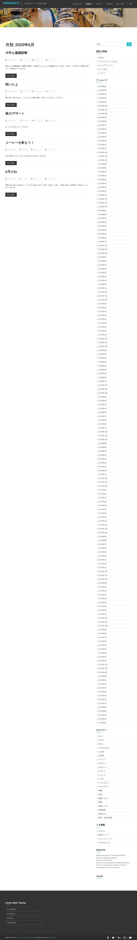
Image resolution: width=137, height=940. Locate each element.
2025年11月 (103, 110)
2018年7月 (102, 451)
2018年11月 (103, 436)
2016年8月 (102, 540)
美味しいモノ (104, 806)
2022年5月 (102, 273)
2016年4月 (102, 556)
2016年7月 (102, 544)
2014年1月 (102, 661)
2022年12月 (103, 246)
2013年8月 (102, 680)
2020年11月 (103, 343)
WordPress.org (104, 843)
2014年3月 (102, 653)
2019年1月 (102, 428)
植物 (100, 802)
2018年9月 (102, 443)
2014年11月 (103, 622)
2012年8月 (102, 711)
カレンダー (120, 4)
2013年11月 (103, 668)
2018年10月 (103, 440)
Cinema (101, 740)
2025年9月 (102, 117)
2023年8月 (102, 214)
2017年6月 (102, 502)
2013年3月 (102, 699)
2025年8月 (102, 121)
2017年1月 (102, 521)
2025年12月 (103, 106)
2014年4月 (102, 649)
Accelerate (12, 923)
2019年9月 (102, 397)
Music (101, 744)
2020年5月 (102, 366)
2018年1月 (102, 474)
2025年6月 (102, 129)
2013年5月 (102, 692)
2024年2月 (102, 191)
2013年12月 (103, 665)
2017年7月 (102, 498)
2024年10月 (103, 160)
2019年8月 (102, 401)
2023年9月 (102, 211)
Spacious (11, 914)
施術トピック (104, 798)
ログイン (102, 831)
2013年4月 (102, 696)
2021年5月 (102, 319)
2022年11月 (103, 249)
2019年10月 (103, 393)
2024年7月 (102, 172)
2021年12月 (103, 292)
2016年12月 (103, 525)
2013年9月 (102, 676)
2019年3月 (102, 420)
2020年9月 (102, 350)
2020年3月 (102, 374)
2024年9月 (102, 164)
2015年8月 (102, 587)
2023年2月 (102, 238)
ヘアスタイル (104, 783)
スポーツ (102, 771)
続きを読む (11, 76)
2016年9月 (102, 537)
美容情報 (102, 810)
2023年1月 (102, 242)
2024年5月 (102, 180)
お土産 (101, 752)
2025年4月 (102, 137)
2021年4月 (102, 323)
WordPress (53, 937)
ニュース (102, 775)
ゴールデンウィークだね (108, 61)
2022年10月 (103, 253)
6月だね (11, 172)
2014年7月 (102, 637)
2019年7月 (102, 405)
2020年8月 (102, 354)
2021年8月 (102, 308)
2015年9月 (102, 583)
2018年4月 (102, 463)
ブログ (101, 779)
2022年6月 (102, 269)
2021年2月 (102, 331)
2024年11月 (103, 156)
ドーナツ (102, 73)
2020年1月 (102, 381)
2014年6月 (102, 641)
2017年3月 (102, 513)
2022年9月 (102, 257)
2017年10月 (103, 486)
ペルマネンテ (77, 4)
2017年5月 (102, 505)
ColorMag (11, 909)
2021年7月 (102, 311)
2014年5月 (102, 645)
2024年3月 (102, 187)
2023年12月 (103, 199)
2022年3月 (102, 280)
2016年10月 (103, 533)
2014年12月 (103, 618)
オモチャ (102, 763)
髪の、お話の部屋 (105, 818)
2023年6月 (102, 222)
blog (100, 736)
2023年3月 (102, 234)
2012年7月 (102, 715)
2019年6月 (102, 408)
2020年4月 (102, 370)
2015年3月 (102, 606)
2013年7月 (102, 684)
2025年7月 (102, 125)
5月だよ (102, 58)
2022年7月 (102, 265)
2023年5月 (102, 226)
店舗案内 (89, 4)
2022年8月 (102, 261)
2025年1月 (102, 148)
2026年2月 (102, 98)
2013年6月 (102, 688)
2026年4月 (102, 90)
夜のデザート (15, 113)
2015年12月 (103, 571)
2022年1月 (102, 288)
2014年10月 (103, 626)
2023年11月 (103, 203)
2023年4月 (102, 230)
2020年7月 (102, 358)
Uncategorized (104, 748)
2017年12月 (103, 478)
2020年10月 (103, 346)
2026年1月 (102, 102)
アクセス (109, 4)
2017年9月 (102, 490)
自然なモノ (103, 814)
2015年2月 (102, 610)
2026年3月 (102, 94)
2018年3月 (102, 467)
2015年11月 (103, 575)
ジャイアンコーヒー (106, 65)
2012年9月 (102, 707)
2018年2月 (102, 471)
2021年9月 (102, 304)
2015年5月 (102, 599)
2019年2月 (102, 424)
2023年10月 (103, 207)
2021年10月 (103, 300)
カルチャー (103, 767)
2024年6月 (102, 176)
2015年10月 (103, 579)
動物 (100, 790)
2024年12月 (103, 152)
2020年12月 (103, 339)
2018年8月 (102, 447)
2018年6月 (102, 455)
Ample (10, 918)
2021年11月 (103, 296)
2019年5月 (102, 412)
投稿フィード (104, 835)
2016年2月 (102, 564)
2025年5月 (102, 133)
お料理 (101, 756)
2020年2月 (102, 377)
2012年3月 (102, 723)
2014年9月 (102, 630)
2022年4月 (102, 277)
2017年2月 (102, 517)
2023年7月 (102, 218)
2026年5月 (102, 86)
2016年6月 (102, 548)
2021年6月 (102, 315)
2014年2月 (102, 657)
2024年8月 (102, 168)
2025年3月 (102, 141)
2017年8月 (102, 494)
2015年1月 (102, 614)
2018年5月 (102, 459)
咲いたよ (12, 84)
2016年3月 (102, 560)
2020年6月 (102, 362)
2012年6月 (102, 719)
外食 (100, 794)
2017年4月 (102, 509)
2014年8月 (102, 634)
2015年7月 (102, 591)
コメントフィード (105, 839)
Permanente (10, 3)
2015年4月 (102, 602)
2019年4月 (102, 416)
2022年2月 (102, 284)
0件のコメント (38, 60)
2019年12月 (103, 385)
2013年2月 (102, 703)
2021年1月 (102, 335)
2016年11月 (103, 529)
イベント (102, 759)
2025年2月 (102, 145)
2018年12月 (103, 432)
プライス (99, 4)
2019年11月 (103, 389)
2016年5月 (102, 552)
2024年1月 (102, 195)
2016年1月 (102, 568)
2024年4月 (102, 183)
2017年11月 (103, 482)
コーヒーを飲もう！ (20, 142)
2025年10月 (103, 114)
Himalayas (31, 937)
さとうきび (103, 69)
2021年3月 (102, 327)
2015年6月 (102, 595)
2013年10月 (103, 672)
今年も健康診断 (16, 53)
